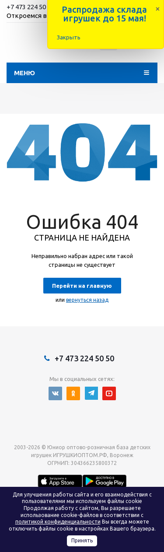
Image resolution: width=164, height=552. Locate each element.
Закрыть (68, 37)
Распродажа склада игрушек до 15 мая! (104, 13)
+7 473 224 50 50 (30, 6)
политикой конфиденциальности (58, 521)
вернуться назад (87, 300)
